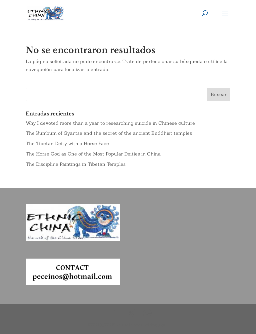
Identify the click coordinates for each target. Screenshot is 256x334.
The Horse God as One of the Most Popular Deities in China (93, 154)
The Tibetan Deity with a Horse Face (67, 143)
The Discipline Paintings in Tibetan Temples (76, 164)
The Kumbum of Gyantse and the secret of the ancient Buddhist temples (109, 133)
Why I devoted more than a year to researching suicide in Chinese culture (110, 123)
